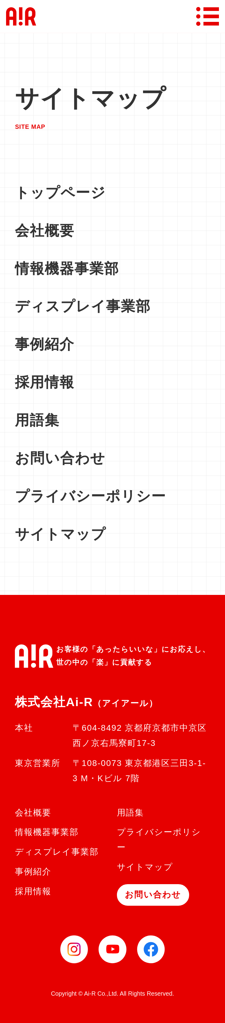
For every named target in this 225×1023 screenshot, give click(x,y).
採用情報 (44, 382)
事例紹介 (44, 344)
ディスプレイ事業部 (83, 306)
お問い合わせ (60, 458)
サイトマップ (60, 534)
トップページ (60, 192)
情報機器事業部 (67, 268)
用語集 (37, 420)
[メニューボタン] (207, 16)
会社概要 (44, 230)
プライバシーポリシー (90, 496)
